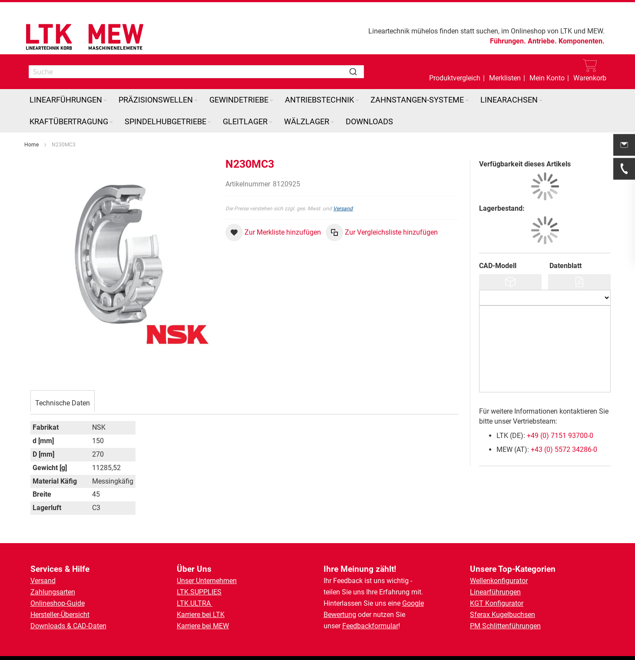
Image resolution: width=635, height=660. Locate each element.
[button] (547, 71)
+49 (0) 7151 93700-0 (560, 435)
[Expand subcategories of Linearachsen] (541, 100)
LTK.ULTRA (194, 603)
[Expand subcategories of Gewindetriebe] (271, 100)
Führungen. (508, 41)
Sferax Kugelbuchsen (502, 614)
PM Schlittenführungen (505, 626)
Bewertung (340, 614)
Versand (343, 209)
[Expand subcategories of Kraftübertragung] (111, 122)
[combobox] (196, 71)
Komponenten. (582, 41)
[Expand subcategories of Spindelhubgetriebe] (209, 122)
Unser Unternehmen (207, 581)
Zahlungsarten (52, 592)
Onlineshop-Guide (57, 603)
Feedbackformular (370, 626)
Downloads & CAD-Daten (68, 626)
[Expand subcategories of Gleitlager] (271, 122)
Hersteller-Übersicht (59, 614)
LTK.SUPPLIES (199, 592)
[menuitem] (68, 100)
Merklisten (505, 78)
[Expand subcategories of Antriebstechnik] (357, 100)
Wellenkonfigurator (499, 581)
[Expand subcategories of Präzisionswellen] (196, 100)
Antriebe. (542, 41)
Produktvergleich (454, 78)
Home (31, 145)
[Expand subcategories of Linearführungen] (105, 100)
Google (413, 603)
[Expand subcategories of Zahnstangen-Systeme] (467, 100)
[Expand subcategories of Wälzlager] (332, 122)
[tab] (62, 402)
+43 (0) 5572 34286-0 (564, 449)
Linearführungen (495, 592)
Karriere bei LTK (201, 614)
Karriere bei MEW (203, 626)
